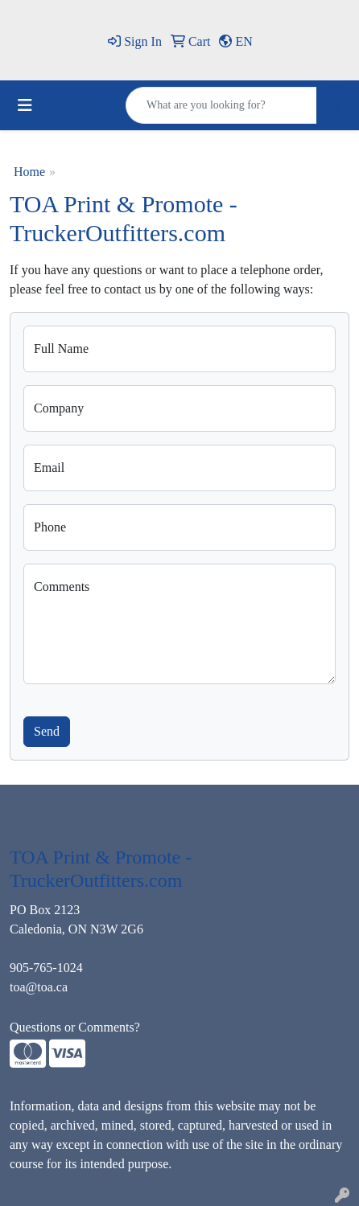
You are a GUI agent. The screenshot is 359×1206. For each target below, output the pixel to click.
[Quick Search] (221, 105)
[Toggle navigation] (25, 105)
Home (29, 171)
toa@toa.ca (39, 987)
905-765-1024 (46, 967)
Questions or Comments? (75, 1027)
